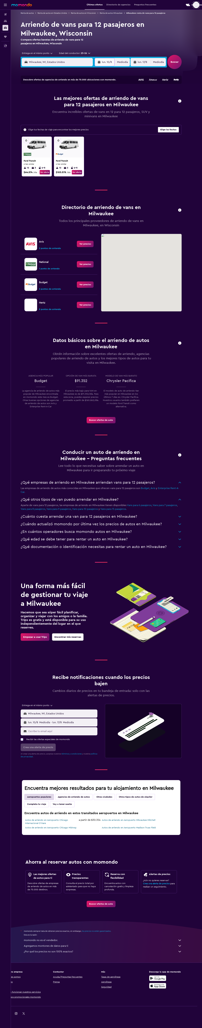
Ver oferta (50, 172)
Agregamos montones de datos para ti (108, 946)
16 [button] (96, 106)
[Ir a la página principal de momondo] (21, 4)
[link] (90, 244)
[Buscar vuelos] (5, 14)
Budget (150, 488)
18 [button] (58, 114)
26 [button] (65, 122)
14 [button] (81, 106)
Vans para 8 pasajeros (38, 509)
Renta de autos (32, 13)
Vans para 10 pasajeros (90, 509)
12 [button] (65, 106)
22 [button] (88, 114)
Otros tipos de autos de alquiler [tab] (141, 797)
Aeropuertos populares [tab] (44, 797)
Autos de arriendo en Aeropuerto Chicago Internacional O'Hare (51, 821)
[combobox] (41, 53)
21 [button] (81, 114)
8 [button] (88, 99)
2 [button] (96, 91)
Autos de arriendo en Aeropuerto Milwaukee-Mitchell (134, 820)
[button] (5, 4)
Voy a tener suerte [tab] (67, 804)
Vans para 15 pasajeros (118, 509)
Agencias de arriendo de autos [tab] (79, 797)
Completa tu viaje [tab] (42, 804)
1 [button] (88, 91)
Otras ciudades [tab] (110, 797)
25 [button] (57, 122)
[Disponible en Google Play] (163, 978)
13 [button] (73, 106)
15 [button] (88, 106)
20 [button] (73, 114)
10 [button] (50, 106)
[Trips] (5, 37)
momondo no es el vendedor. (108, 940)
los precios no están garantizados (101, 931)
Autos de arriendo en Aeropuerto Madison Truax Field (134, 828)
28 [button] (80, 122)
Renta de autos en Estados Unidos (57, 13)
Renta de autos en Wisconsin (88, 13)
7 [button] (80, 99)
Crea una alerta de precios (161, 884)
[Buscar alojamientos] (5, 21)
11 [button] (58, 106)
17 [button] (50, 114)
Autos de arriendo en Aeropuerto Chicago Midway (56, 828)
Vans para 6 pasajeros (144, 505)
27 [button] (73, 122)
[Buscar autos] (5, 28)
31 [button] (50, 129)
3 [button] (50, 99)
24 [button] (50, 122)
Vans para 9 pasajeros (64, 509)
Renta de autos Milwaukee (116, 13)
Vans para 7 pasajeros (170, 505)
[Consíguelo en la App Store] (163, 986)
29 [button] (88, 122)
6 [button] (73, 99)
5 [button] (65, 99)
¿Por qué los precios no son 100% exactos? (108, 951)
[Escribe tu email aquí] (67, 731)
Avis (158, 488)
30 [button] (95, 122)
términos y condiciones (77, 754)
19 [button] (65, 114)
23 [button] (95, 114)
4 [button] (58, 99)
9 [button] (96, 99)
